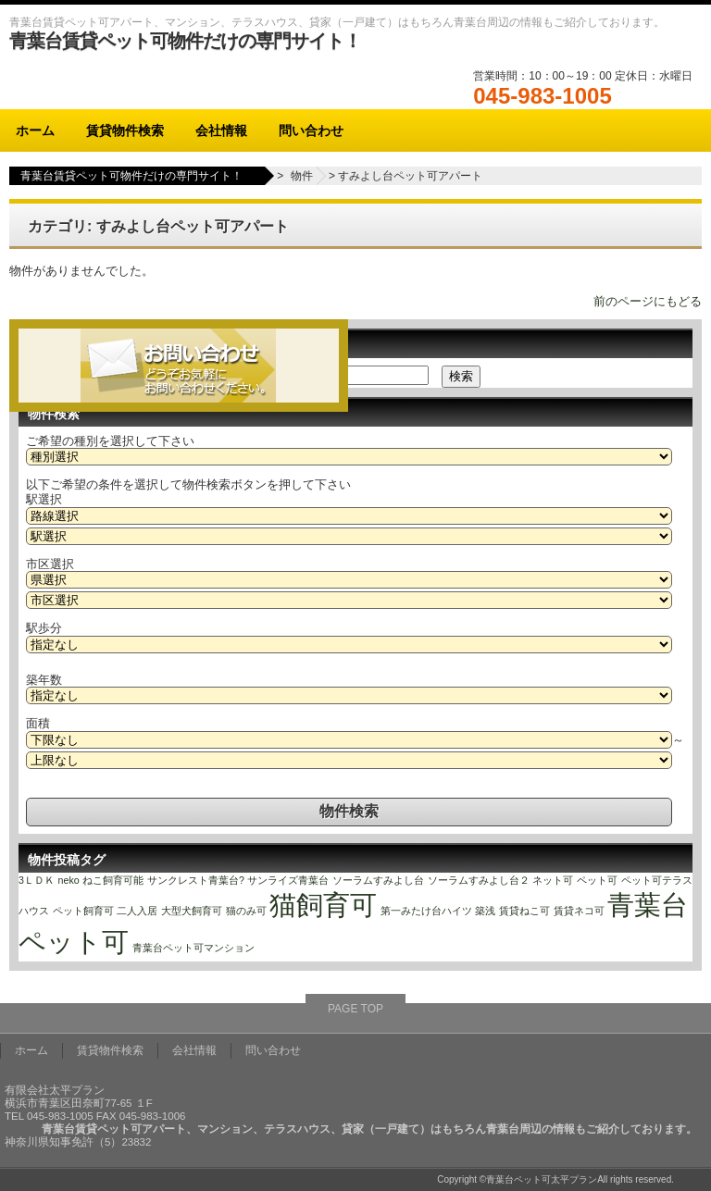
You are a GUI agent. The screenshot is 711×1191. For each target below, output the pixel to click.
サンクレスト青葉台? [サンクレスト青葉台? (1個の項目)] (195, 880)
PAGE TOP (355, 1008)
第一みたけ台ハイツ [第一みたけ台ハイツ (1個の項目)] (426, 910)
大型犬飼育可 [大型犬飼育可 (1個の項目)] (191, 910)
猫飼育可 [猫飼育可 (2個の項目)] (323, 904)
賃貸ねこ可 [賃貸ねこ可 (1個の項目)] (524, 910)
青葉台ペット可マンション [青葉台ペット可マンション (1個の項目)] (193, 947)
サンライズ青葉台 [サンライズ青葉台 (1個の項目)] (288, 880)
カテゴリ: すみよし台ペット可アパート (158, 226)
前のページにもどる (647, 301)
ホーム (35, 130)
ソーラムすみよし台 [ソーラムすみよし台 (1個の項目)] (378, 880)
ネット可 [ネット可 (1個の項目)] (552, 880)
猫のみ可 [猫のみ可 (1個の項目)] (246, 910)
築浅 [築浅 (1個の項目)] (485, 910)
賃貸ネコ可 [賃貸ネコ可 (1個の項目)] (579, 910)
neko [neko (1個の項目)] (69, 880)
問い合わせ (311, 130)
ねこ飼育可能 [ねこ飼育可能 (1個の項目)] (112, 880)
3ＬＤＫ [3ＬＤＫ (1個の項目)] (37, 880)
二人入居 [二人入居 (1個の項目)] (137, 910)
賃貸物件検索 (125, 130)
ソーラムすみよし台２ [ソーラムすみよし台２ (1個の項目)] (479, 880)
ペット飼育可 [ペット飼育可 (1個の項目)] (83, 910)
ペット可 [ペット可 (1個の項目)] (597, 880)
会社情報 (221, 130)
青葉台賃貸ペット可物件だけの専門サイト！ (185, 41)
